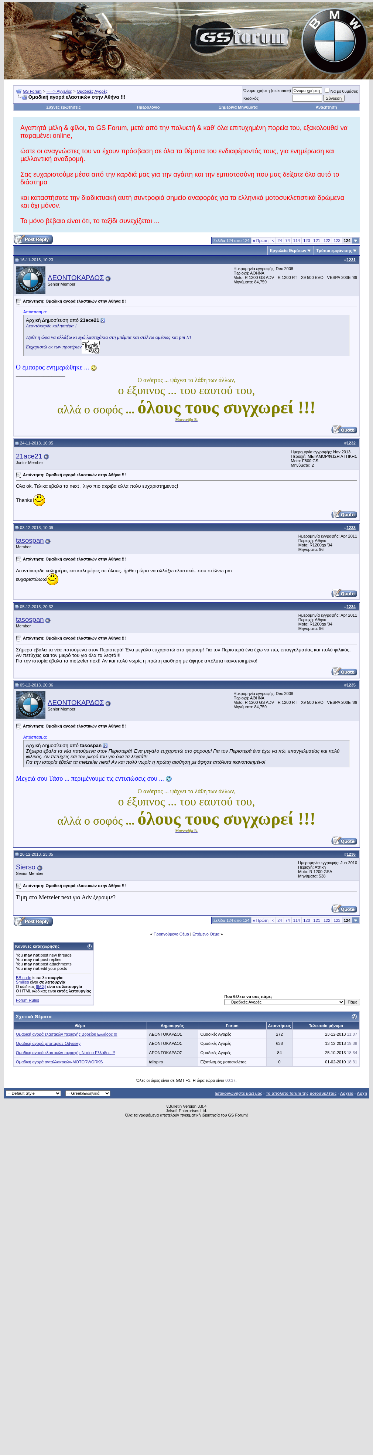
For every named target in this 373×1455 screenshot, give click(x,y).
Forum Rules (27, 1000)
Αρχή (362, 1093)
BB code (23, 977)
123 (336, 240)
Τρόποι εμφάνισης (334, 250)
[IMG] (41, 986)
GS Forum (32, 91)
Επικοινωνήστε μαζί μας (238, 1093)
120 (306, 240)
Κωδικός (251, 98)
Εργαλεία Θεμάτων (288, 250)
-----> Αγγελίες (59, 91)
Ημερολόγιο (148, 107)
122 (327, 240)
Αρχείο (346, 1093)
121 (317, 240)
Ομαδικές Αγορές (92, 91)
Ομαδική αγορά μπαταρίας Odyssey (48, 1043)
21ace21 (29, 456)
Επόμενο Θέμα (206, 934)
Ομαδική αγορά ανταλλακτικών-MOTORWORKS (59, 1062)
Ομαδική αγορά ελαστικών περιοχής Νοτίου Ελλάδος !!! (65, 1052)
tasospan (30, 540)
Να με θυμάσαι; (341, 91)
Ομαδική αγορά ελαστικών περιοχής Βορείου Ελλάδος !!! (66, 1034)
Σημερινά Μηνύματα (238, 107)
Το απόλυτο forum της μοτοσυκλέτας (301, 1093)
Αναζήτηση (326, 107)
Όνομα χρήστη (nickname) (267, 90)
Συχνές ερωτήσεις (63, 107)
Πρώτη (260, 240)
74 (287, 240)
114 (296, 240)
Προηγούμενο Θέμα (172, 934)
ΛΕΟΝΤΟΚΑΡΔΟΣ (76, 278)
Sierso (25, 867)
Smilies (22, 982)
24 (279, 240)
